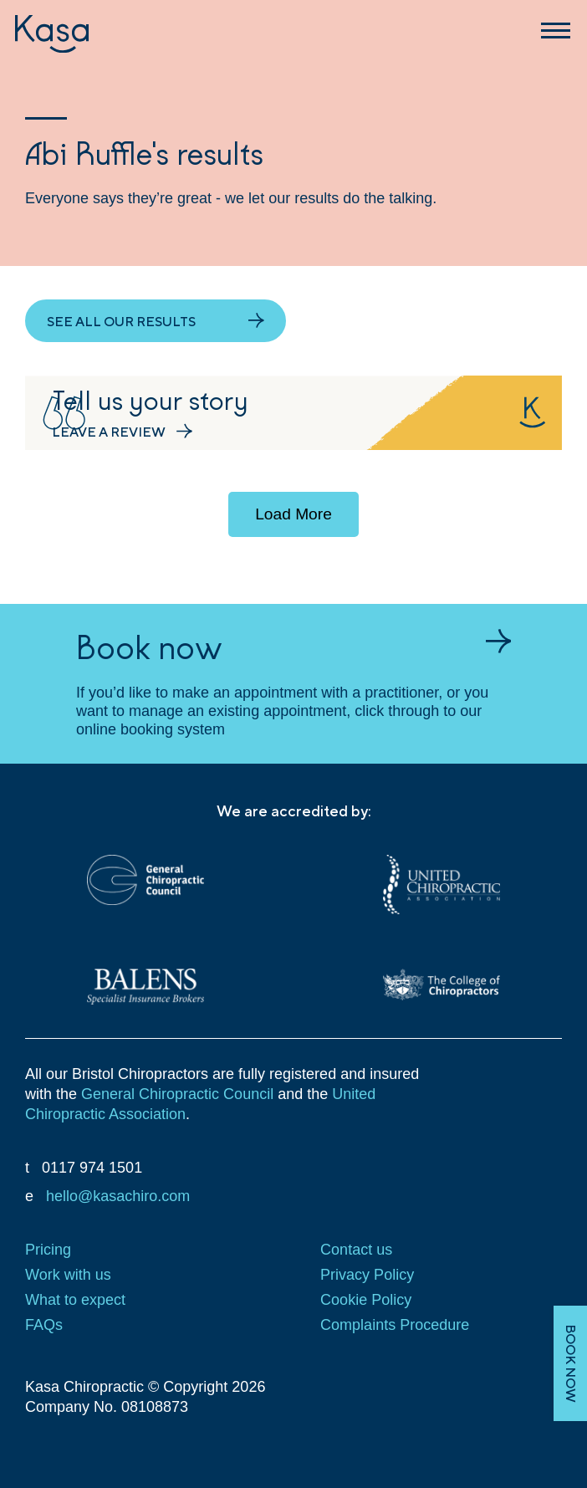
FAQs (44, 1325)
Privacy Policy (367, 1274)
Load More (293, 514)
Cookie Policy (365, 1299)
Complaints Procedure (394, 1325)
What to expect (75, 1299)
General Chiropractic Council (177, 1094)
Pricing (48, 1249)
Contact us (356, 1249)
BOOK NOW (571, 1363)
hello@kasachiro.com (118, 1196)
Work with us (68, 1274)
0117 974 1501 (92, 1167)
